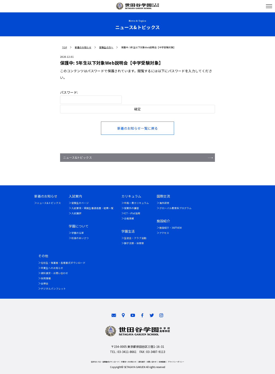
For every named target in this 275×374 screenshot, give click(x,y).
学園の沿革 (77, 232)
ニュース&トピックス (77, 157)
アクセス (164, 232)
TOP (64, 47)
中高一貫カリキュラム (136, 203)
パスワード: (91, 97)
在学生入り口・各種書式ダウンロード (105, 362)
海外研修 (164, 203)
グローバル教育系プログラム (175, 208)
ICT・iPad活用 (132, 213)
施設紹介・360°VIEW (170, 227)
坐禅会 (44, 283)
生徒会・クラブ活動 (135, 238)
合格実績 (129, 218)
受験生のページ (80, 203)
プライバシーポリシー (176, 362)
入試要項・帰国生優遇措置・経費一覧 (92, 208)
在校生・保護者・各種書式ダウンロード (63, 262)
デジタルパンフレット (53, 288)
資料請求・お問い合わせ (54, 273)
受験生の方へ (106, 47)
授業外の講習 (131, 208)
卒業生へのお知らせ (52, 268)
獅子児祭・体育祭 (134, 243)
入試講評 (76, 213)
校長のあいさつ (80, 238)
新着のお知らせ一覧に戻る (137, 128)
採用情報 (46, 278)
